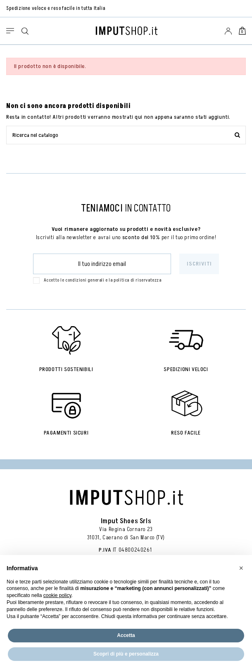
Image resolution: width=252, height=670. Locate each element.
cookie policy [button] (57, 595)
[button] (241, 568)
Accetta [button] (126, 635)
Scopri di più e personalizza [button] (126, 654)
